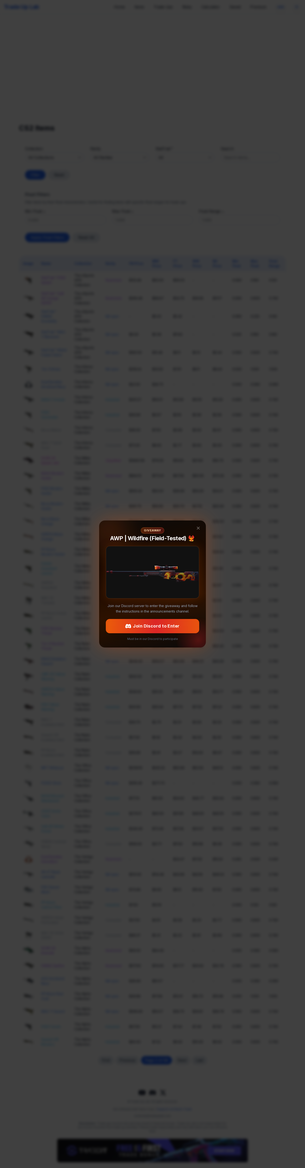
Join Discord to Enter (152, 600)
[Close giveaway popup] (198, 554)
